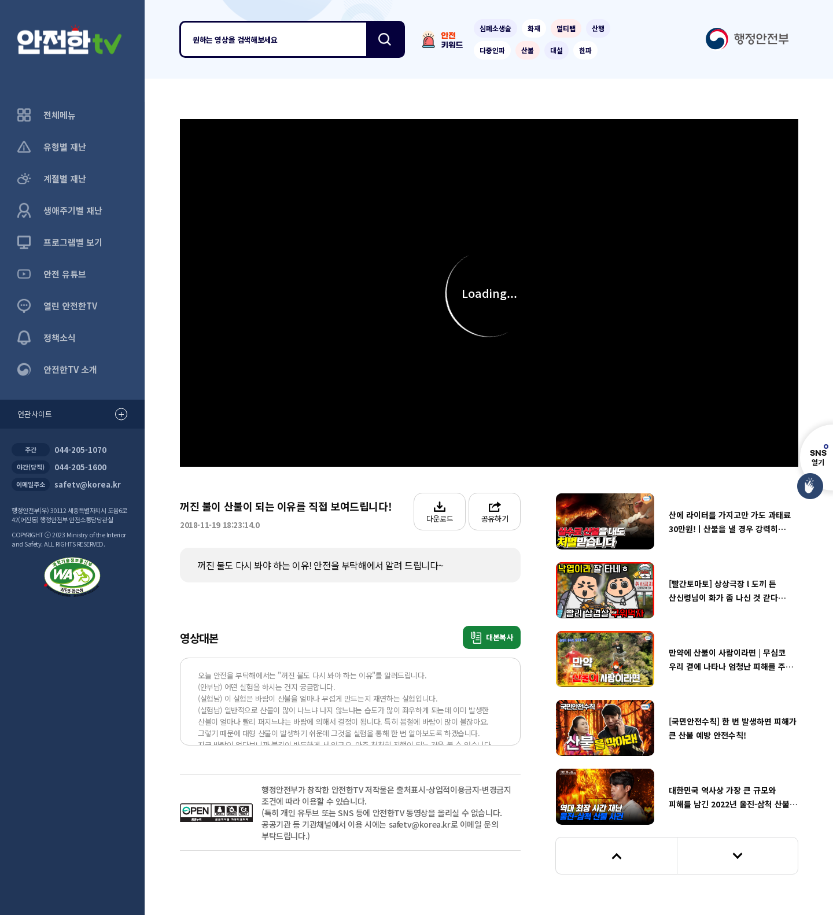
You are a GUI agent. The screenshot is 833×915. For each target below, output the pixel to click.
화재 (534, 28)
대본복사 (492, 638)
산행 (598, 28)
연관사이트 (72, 414)
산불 (527, 50)
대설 (556, 50)
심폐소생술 (495, 28)
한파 (585, 50)
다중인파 (492, 50)
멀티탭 (566, 28)
